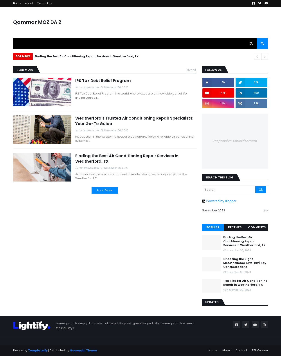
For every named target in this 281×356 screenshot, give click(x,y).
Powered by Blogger (219, 201)
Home (17, 3)
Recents (235, 227)
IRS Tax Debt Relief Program (103, 80)
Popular (213, 227)
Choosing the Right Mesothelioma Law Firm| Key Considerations (244, 263)
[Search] (229, 189)
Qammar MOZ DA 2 (37, 22)
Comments (257, 227)
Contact (241, 350)
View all (191, 69)
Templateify (38, 350)
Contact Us (44, 3)
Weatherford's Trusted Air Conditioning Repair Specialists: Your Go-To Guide (134, 120)
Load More (104, 190)
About (29, 3)
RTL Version (260, 350)
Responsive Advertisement (235, 141)
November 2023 (235, 210)
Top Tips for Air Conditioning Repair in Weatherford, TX (245, 283)
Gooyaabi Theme (83, 350)
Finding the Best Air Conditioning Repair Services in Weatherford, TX (86, 56)
